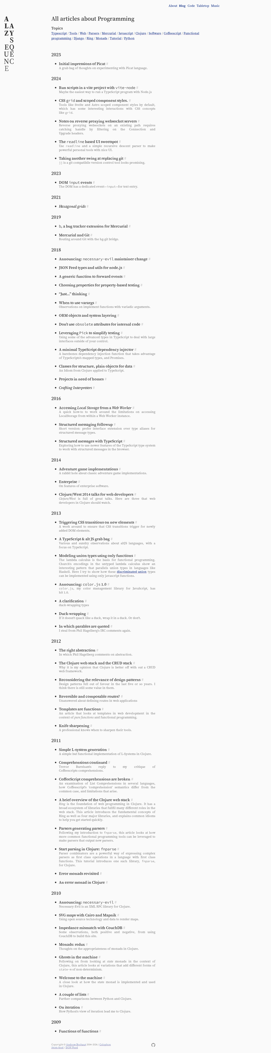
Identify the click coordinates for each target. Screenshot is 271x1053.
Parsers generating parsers (82, 828)
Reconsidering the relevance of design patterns (100, 679)
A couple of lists (72, 994)
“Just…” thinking (73, 293)
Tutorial (115, 38)
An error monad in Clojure (82, 882)
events (75, 182)
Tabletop (203, 6)
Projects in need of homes (81, 379)
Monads (101, 38)
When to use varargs (76, 302)
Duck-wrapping (72, 613)
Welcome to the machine (80, 977)
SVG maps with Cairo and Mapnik (87, 915)
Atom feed (57, 1047)
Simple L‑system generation (83, 749)
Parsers (94, 33)
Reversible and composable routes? (89, 696)
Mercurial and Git (74, 235)
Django (79, 38)
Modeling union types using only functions (96, 555)
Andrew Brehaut (76, 1044)
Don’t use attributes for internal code (99, 324)
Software (155, 33)
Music (215, 6)
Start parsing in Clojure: (87, 849)
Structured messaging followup (86, 424)
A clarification (71, 601)
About (173, 6)
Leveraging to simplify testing (89, 332)
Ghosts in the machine (78, 957)
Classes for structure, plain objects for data (95, 366)
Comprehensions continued (83, 762)
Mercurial (109, 33)
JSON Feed (72, 1047)
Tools (73, 33)
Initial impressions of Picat (82, 63)
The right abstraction (77, 650)
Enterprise (68, 481)
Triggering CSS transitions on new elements (96, 522)
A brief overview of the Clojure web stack (94, 799)
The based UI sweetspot (88, 141)
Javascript (126, 33)
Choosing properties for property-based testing (99, 285)
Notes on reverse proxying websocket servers (98, 121)
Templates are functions (80, 709)
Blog (182, 6)
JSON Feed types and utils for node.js (90, 267)
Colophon (105, 1044)
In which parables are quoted (84, 626)
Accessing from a (95, 407)
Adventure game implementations (88, 469)
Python (129, 38)
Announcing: (86, 902)
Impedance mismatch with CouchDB (90, 927)
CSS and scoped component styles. (93, 100)
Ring (90, 38)
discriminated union (132, 572)
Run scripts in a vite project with (97, 87)
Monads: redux (72, 944)
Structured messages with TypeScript (90, 441)
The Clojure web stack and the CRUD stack (95, 663)
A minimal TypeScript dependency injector (96, 349)
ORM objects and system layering (87, 315)
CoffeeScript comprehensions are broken (94, 779)
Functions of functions (78, 1031)
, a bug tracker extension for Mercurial (93, 226)
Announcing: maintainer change (103, 258)
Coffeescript (172, 33)
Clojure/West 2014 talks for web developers (96, 494)
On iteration (69, 1007)
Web (83, 33)
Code (191, 6)
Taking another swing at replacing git (91, 158)
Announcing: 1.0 (82, 584)
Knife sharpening (74, 725)
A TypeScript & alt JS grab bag (84, 538)
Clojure (141, 33)
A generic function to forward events (90, 276)
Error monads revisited (79, 873)
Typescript (59, 33)
